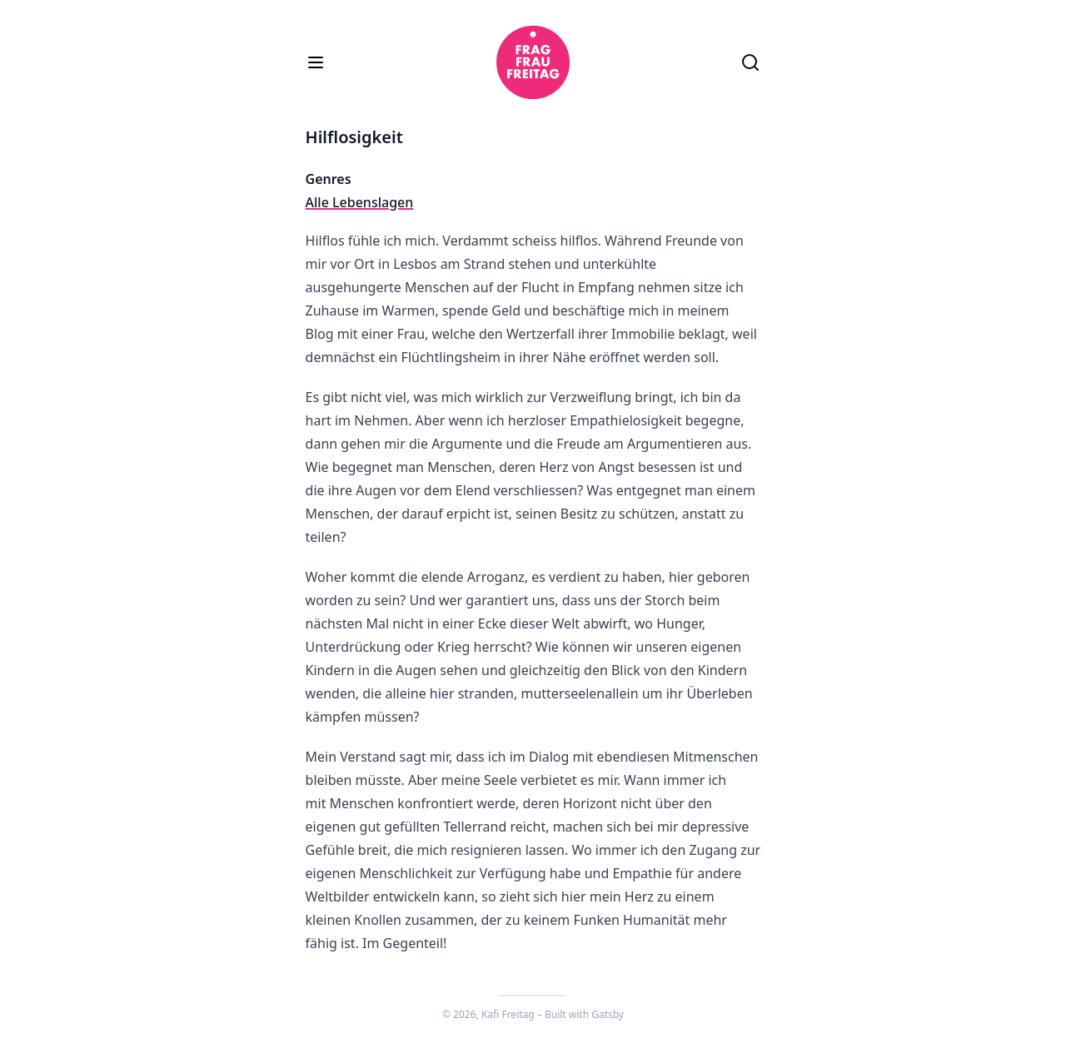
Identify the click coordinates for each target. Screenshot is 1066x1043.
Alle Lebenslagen (360, 202)
